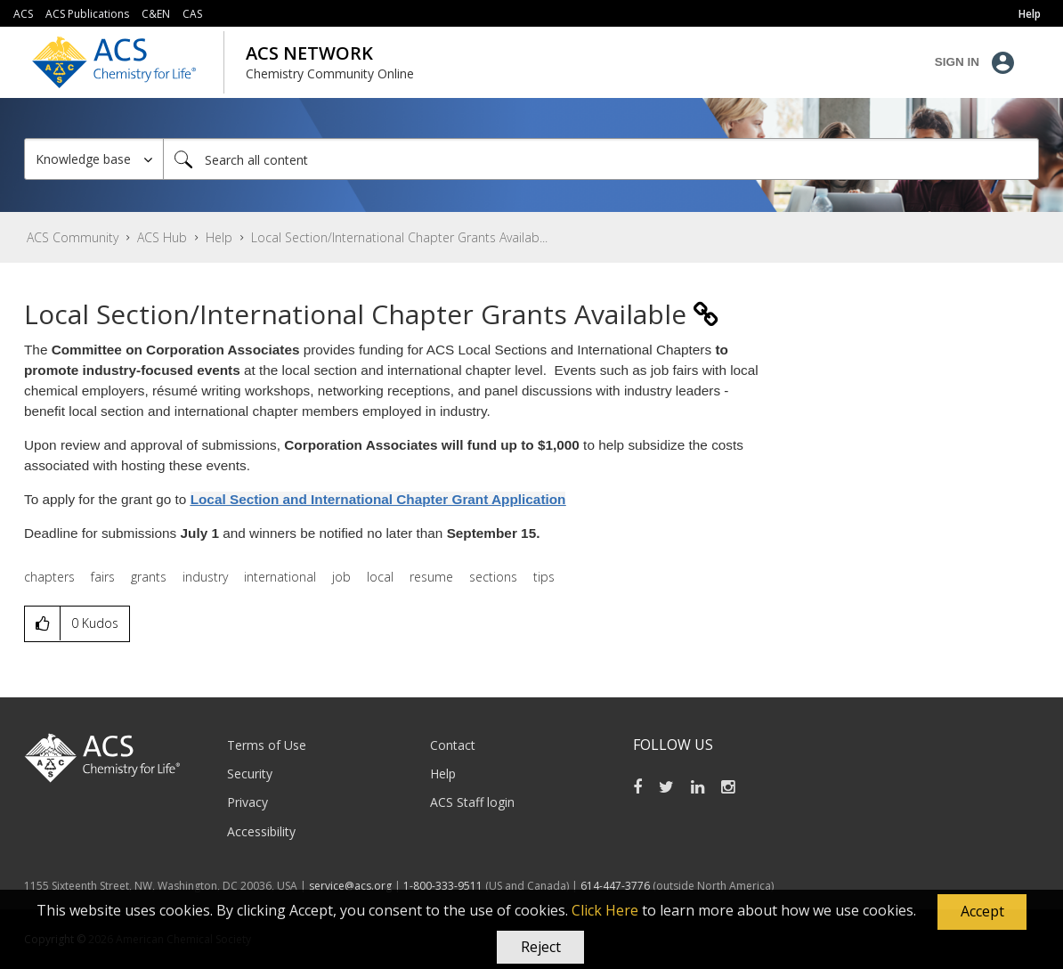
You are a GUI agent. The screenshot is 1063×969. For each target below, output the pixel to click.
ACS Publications (87, 13)
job (341, 576)
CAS (192, 13)
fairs (103, 576)
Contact (452, 745)
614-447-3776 (616, 885)
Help (219, 237)
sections (493, 576)
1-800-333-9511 (443, 885)
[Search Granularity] (94, 159)
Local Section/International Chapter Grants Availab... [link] (399, 237)
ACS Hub (162, 237)
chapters (49, 576)
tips (544, 576)
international (280, 576)
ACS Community (72, 237)
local (380, 576)
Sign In (957, 62)
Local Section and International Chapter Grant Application (378, 499)
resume (431, 576)
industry (205, 576)
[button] (981, 912)
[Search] (601, 159)
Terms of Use (266, 745)
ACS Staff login (472, 802)
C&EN (156, 13)
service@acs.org (350, 885)
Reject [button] (541, 947)
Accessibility (261, 831)
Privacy (247, 802)
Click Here (605, 910)
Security (249, 773)
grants (148, 576)
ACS (23, 13)
